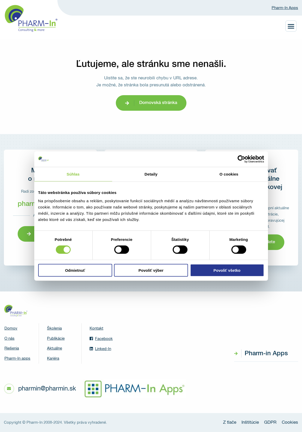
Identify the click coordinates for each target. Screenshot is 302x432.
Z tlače (229, 422)
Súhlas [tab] (73, 174)
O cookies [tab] (228, 174)
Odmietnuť (75, 270)
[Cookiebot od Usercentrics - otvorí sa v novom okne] (241, 159)
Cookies (290, 422)
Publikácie (56, 338)
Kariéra (53, 358)
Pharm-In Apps (285, 8)
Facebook (101, 339)
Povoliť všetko (226, 270)
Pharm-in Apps (266, 353)
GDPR (270, 422)
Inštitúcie (250, 422)
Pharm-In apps (17, 358)
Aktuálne (54, 348)
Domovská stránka (158, 103)
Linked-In (100, 349)
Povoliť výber (150, 270)
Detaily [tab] (151, 174)
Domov (10, 328)
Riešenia (11, 348)
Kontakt (96, 328)
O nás (9, 338)
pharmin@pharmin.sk (47, 389)
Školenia (54, 328)
